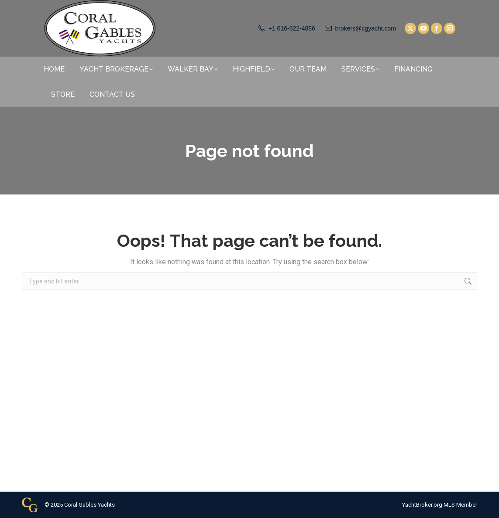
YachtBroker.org (422, 504)
